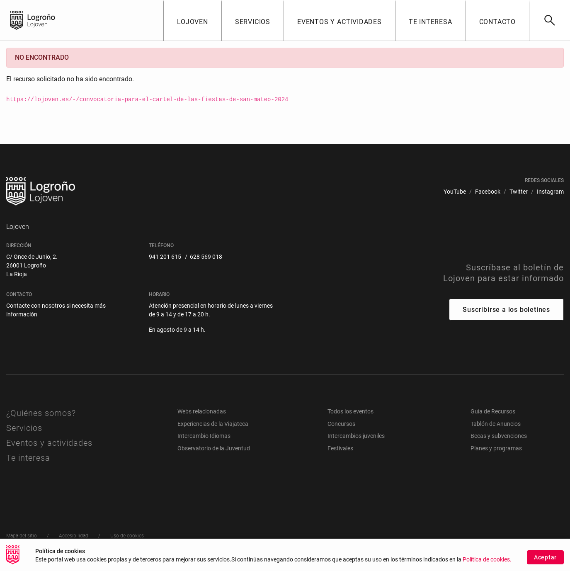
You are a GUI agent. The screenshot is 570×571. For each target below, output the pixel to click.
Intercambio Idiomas (203, 436)
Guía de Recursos (493, 411)
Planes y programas (496, 448)
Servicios (24, 428)
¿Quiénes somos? (41, 413)
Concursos (341, 423)
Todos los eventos (350, 411)
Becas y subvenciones (499, 436)
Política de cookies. (487, 564)
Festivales (340, 448)
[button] (192, 20)
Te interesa (28, 458)
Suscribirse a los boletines (506, 309)
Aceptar (545, 562)
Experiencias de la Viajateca (212, 423)
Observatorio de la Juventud (213, 448)
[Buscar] (549, 20)
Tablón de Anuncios (496, 423)
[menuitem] (455, 191)
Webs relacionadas (201, 411)
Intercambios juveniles (356, 436)
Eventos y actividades (49, 443)
